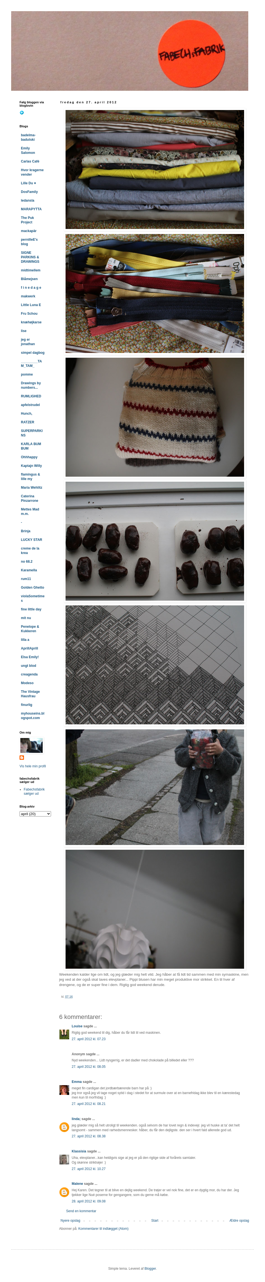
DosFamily (29, 192)
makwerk (28, 296)
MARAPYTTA (31, 209)
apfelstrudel (30, 405)
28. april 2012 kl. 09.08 (88, 1201)
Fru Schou (29, 314)
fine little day (31, 609)
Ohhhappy (29, 457)
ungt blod (28, 666)
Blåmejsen (29, 279)
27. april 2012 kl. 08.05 (88, 1067)
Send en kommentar (81, 1211)
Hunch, (26, 414)
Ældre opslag (239, 1221)
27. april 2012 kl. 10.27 (88, 1169)
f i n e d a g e (31, 288)
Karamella (29, 570)
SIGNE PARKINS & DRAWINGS (30, 257)
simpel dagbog (33, 353)
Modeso (27, 683)
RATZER (27, 422)
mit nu (26, 618)
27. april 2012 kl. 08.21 (88, 1104)
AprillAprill (29, 648)
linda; (76, 1119)
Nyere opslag (70, 1221)
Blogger (150, 1269)
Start (154, 1221)
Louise (77, 1026)
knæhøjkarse (31, 322)
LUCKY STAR (31, 540)
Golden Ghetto (32, 587)
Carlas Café (30, 161)
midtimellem (30, 270)
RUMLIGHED (31, 396)
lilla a (25, 640)
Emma (77, 1082)
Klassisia (79, 1151)
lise (23, 331)
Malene (77, 1184)
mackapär (29, 231)
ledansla (27, 200)
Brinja (25, 531)
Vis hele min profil (33, 766)
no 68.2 (26, 562)
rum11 (26, 579)
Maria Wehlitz (31, 488)
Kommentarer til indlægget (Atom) (103, 1229)
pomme (27, 374)
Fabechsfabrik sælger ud (34, 791)
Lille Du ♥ (28, 183)
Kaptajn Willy (31, 466)
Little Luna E (31, 305)
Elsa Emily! (30, 657)
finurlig (26, 705)
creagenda (29, 674)
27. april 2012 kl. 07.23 (88, 1039)
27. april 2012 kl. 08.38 (88, 1136)
